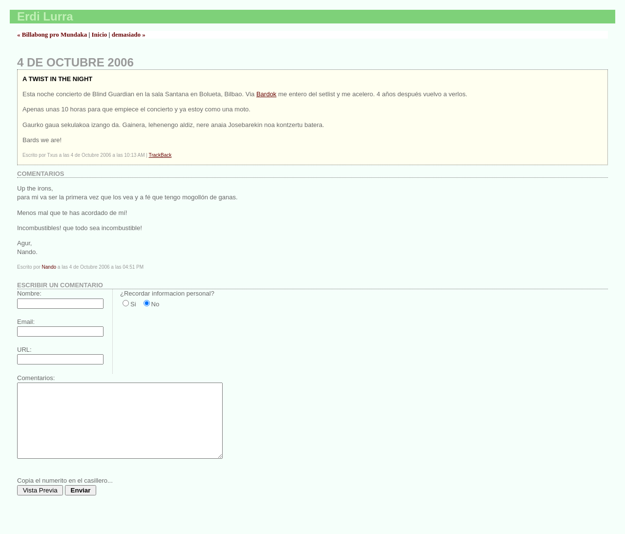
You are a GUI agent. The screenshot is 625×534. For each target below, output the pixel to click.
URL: (24, 349)
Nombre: (29, 293)
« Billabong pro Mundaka (52, 34)
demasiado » (129, 34)
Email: (26, 321)
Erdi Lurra (45, 16)
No (155, 304)
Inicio (99, 34)
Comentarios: (36, 378)
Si (133, 304)
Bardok (266, 94)
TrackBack (159, 155)
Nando (49, 267)
